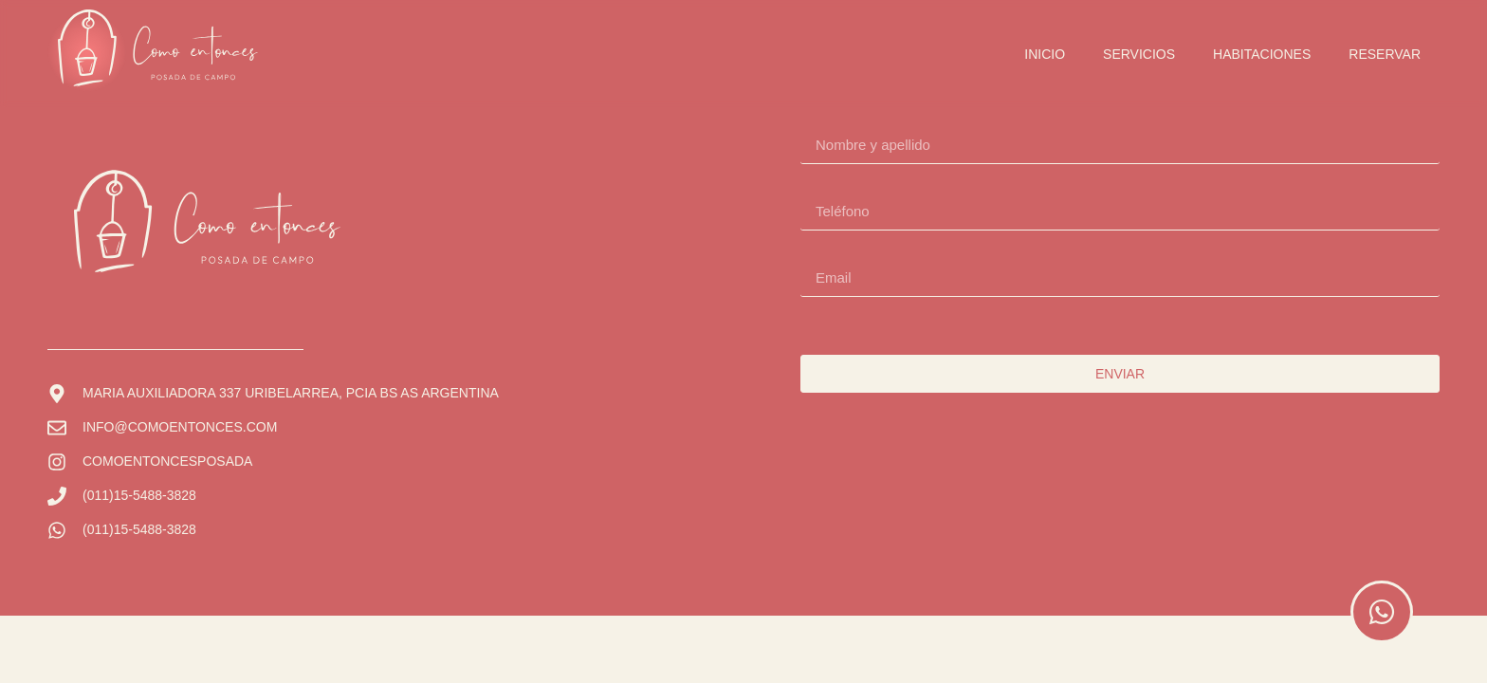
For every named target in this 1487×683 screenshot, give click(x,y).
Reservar (1385, 54)
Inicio (1044, 54)
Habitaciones (1262, 54)
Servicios (1139, 54)
